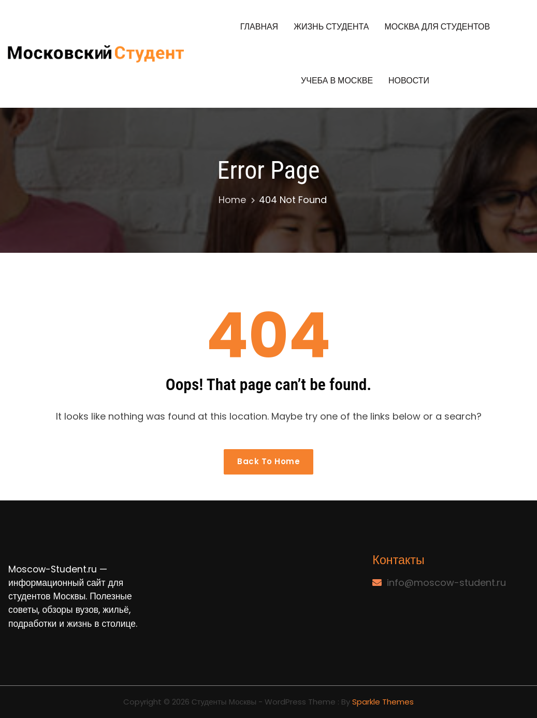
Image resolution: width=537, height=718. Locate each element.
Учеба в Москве (337, 81)
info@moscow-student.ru (446, 582)
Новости (408, 81)
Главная (259, 27)
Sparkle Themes (383, 701)
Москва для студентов (437, 27)
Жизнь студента (331, 27)
